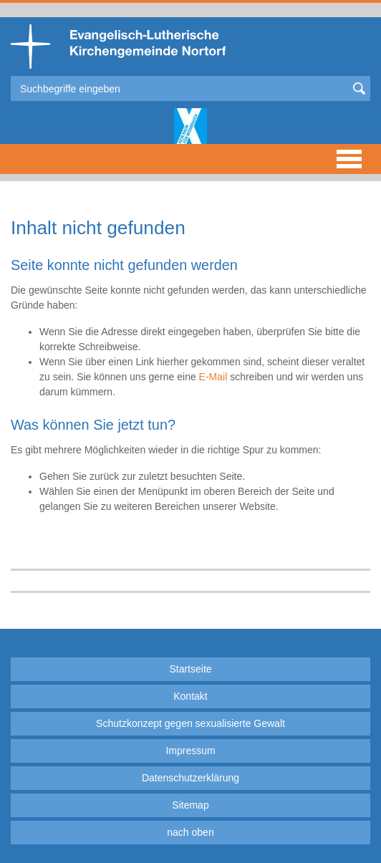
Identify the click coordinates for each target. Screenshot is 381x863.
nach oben (190, 832)
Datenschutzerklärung (190, 778)
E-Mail (213, 376)
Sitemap (190, 805)
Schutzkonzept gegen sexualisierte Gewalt (190, 723)
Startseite (190, 669)
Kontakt (190, 696)
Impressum (190, 750)
